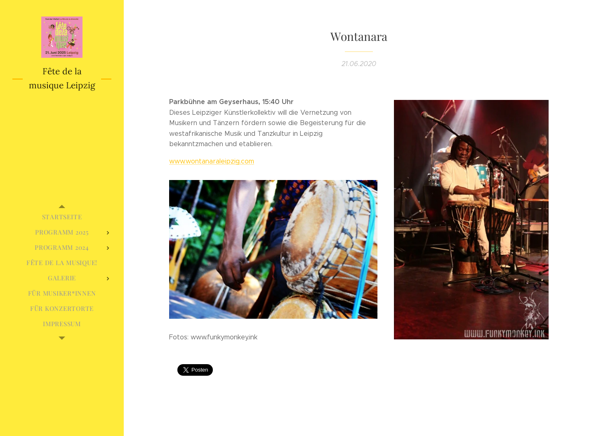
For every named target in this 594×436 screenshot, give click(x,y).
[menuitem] (61, 217)
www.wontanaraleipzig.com (211, 161)
